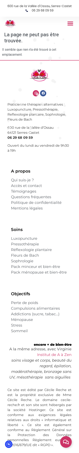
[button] (70, 23)
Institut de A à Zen (54, 354)
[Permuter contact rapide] (66, 442)
